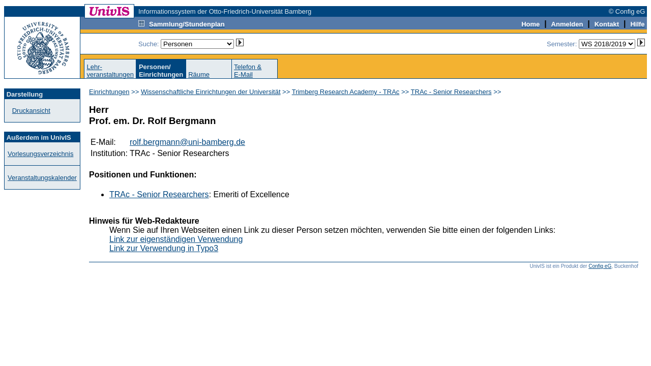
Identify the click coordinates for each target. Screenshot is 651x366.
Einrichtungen (109, 92)
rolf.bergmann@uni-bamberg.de (187, 142)
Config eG (599, 266)
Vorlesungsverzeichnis (40, 154)
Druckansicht (31, 110)
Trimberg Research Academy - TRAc (346, 92)
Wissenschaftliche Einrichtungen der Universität (211, 92)
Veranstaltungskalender (42, 177)
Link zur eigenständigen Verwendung (176, 239)
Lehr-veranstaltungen (110, 70)
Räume (199, 74)
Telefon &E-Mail (247, 70)
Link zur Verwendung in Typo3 (163, 248)
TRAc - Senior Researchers (451, 92)
